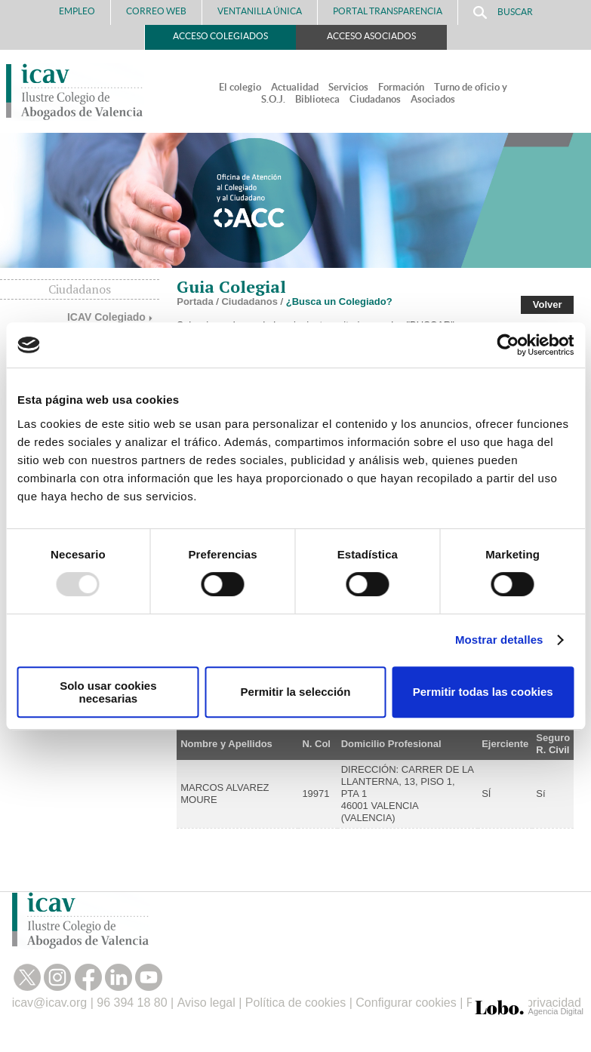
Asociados (433, 99)
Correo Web (156, 11)
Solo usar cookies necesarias (108, 692)
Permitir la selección (296, 691)
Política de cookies (295, 1002)
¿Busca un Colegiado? (339, 301)
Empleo (77, 11)
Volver (547, 304)
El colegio (240, 87)
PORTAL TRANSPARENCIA (387, 11)
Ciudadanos (375, 99)
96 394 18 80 (132, 1002)
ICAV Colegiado (106, 317)
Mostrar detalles (499, 639)
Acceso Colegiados (220, 36)
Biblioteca (317, 99)
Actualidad (295, 87)
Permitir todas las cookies (483, 691)
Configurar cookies (406, 1002)
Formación (401, 87)
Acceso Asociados (371, 36)
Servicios (348, 87)
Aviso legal (206, 1002)
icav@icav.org (50, 1002)
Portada (195, 301)
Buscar (503, 12)
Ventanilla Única (259, 11)
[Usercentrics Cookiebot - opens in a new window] (508, 345)
